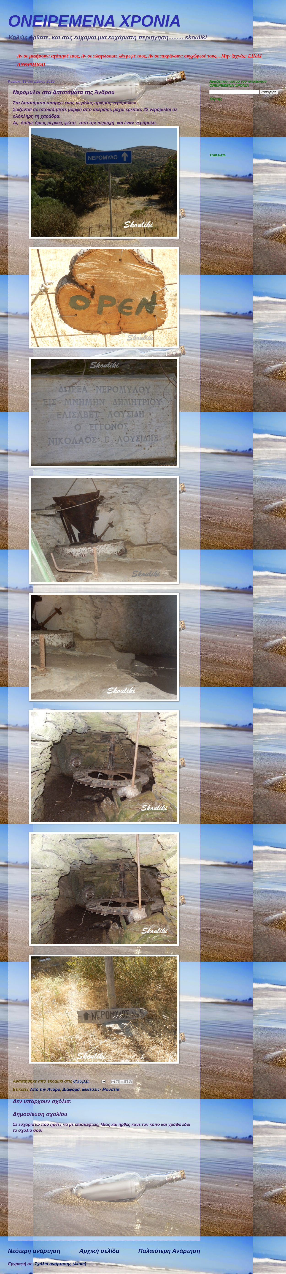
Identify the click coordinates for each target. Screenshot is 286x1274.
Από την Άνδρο (45, 1089)
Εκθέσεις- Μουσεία (100, 1089)
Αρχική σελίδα (99, 1251)
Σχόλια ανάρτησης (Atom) (60, 1263)
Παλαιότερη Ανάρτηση (169, 1251)
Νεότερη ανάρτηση (34, 1251)
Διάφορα (71, 1089)
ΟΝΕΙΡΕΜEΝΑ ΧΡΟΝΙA (94, 21)
